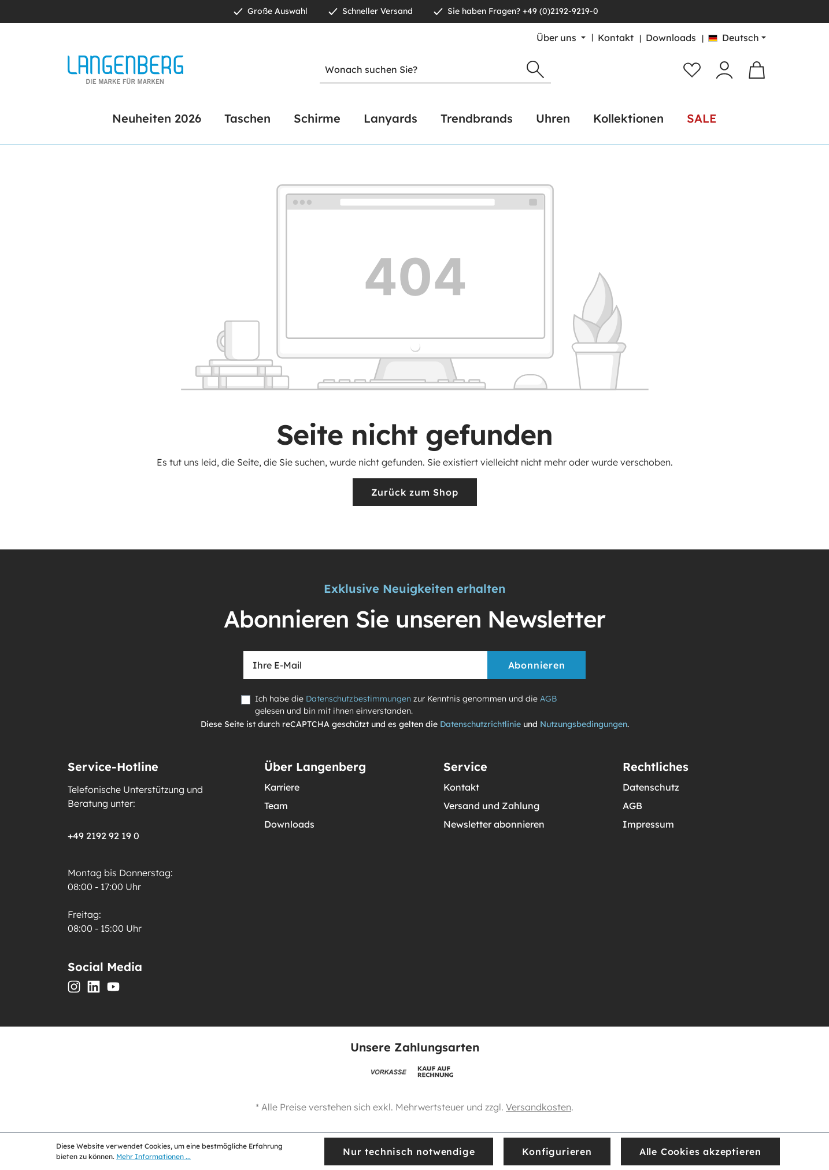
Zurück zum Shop (414, 492)
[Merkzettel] (692, 70)
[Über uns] (561, 38)
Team (276, 805)
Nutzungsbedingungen (583, 724)
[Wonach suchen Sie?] (420, 69)
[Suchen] (535, 69)
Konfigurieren (556, 1151)
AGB (548, 698)
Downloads (671, 37)
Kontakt (616, 37)
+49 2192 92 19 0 (103, 835)
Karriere (281, 787)
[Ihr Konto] (724, 70)
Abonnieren (536, 665)
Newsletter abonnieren (494, 824)
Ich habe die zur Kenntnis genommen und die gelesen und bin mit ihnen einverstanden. (406, 704)
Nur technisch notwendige (409, 1151)
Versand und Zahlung (491, 805)
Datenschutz (651, 787)
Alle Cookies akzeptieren (700, 1151)
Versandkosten (538, 1107)
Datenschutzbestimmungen (358, 698)
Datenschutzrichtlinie (480, 724)
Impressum (648, 824)
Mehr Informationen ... (153, 1156)
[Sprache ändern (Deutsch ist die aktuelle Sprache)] (737, 37)
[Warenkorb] (757, 70)
